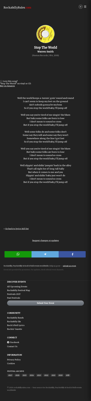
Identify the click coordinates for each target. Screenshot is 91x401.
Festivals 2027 (13, 294)
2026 (17, 375)
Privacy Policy (14, 359)
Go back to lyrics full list (17, 228)
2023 (39, 375)
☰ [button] (85, 6)
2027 (10, 375)
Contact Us (12, 346)
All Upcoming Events (17, 286)
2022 (46, 375)
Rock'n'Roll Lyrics (16, 325)
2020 (61, 375)
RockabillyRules (17, 7)
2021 (53, 375)
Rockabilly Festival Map (18, 290)
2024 (32, 375)
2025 (24, 375)
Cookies (11, 363)
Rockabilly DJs (14, 321)
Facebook (13, 342)
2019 (67, 375)
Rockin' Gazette (14, 329)
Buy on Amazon (7, 86)
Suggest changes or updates (45, 240)
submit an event (69, 266)
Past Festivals (13, 298)
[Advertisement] (45, 207)
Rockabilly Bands (15, 318)
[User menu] (81, 7)
